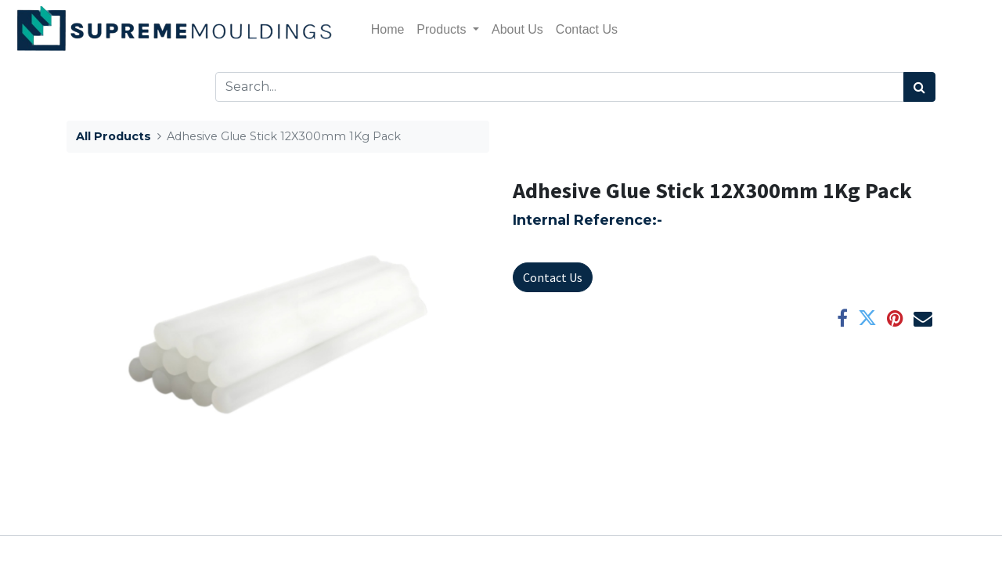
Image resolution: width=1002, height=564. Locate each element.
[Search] (919, 87)
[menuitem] (388, 29)
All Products (113, 136)
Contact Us (552, 277)
